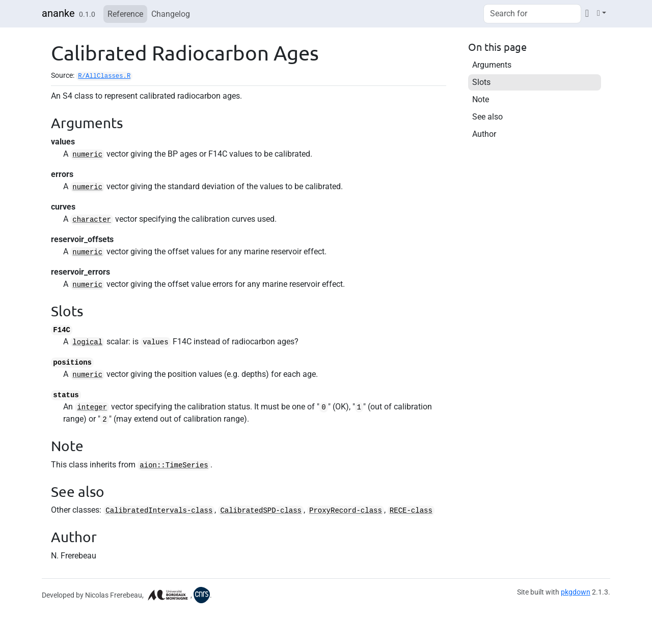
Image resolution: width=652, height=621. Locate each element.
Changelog (170, 14)
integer (92, 407)
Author (484, 134)
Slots (481, 82)
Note (480, 99)
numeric (87, 155)
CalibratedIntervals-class (158, 511)
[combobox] (532, 13)
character (91, 220)
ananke (58, 13)
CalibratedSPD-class (261, 511)
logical (87, 342)
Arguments (491, 65)
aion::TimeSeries (174, 465)
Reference (125, 14)
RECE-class (411, 511)
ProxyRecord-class (345, 511)
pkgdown (575, 592)
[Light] (601, 13)
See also (487, 117)
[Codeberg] (587, 13)
